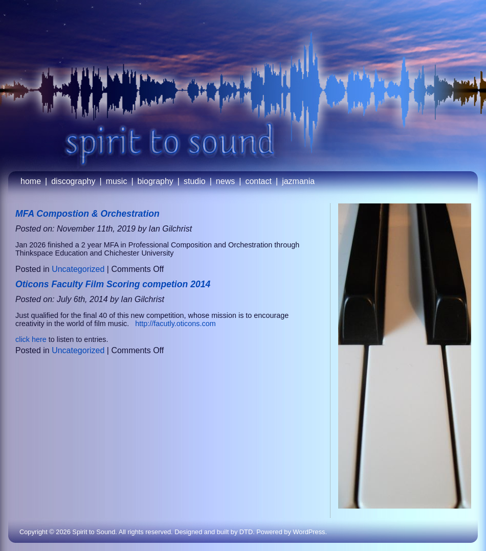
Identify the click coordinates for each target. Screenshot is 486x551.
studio (195, 181)
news (225, 181)
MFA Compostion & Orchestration (87, 214)
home (30, 181)
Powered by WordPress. (291, 532)
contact (258, 181)
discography (73, 181)
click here (31, 339)
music (116, 181)
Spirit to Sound (93, 532)
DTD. (247, 532)
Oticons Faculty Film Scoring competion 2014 (112, 284)
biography (155, 181)
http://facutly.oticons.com (174, 323)
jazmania (298, 181)
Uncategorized (78, 269)
